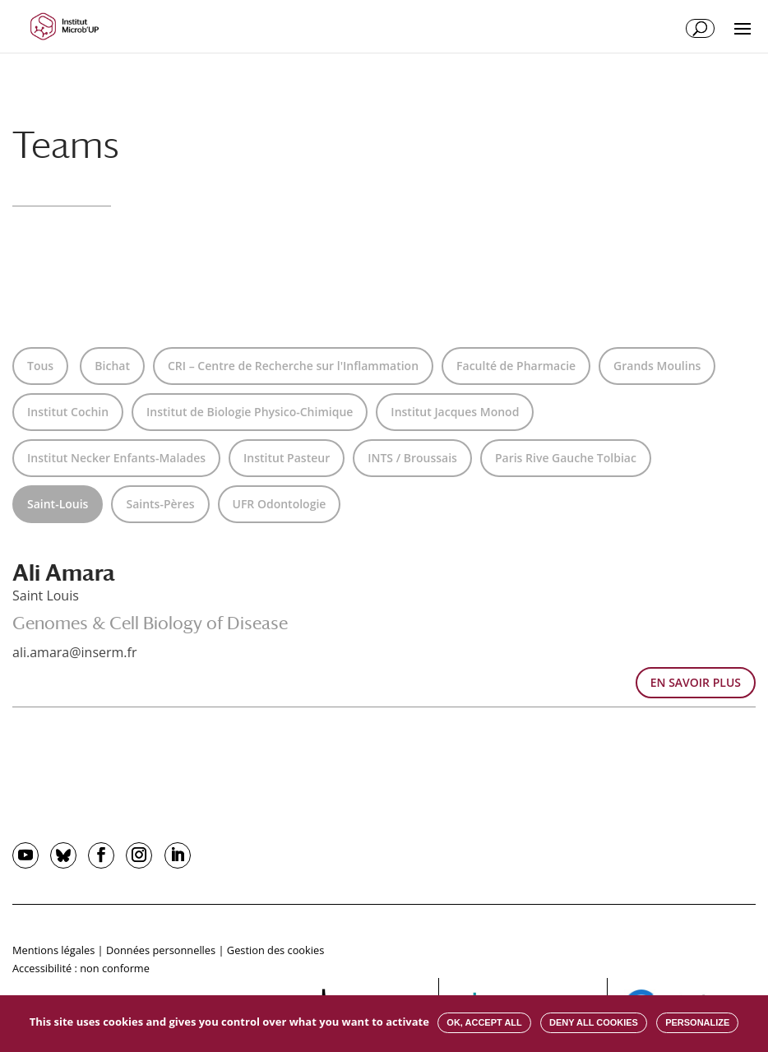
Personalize (697, 1022)
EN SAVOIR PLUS (695, 682)
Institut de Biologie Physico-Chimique (249, 411)
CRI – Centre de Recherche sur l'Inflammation (293, 365)
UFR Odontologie (279, 504)
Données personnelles (160, 950)
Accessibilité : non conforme (81, 968)
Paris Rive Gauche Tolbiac (565, 458)
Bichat (112, 365)
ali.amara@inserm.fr (74, 652)
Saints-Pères (160, 504)
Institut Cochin (68, 411)
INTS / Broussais (412, 458)
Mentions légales (53, 950)
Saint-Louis (57, 504)
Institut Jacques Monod (455, 411)
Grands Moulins (657, 365)
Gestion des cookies (275, 950)
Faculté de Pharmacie (516, 365)
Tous (40, 365)
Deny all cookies (593, 1022)
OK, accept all (483, 1022)
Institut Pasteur (286, 458)
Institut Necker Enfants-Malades (116, 458)
